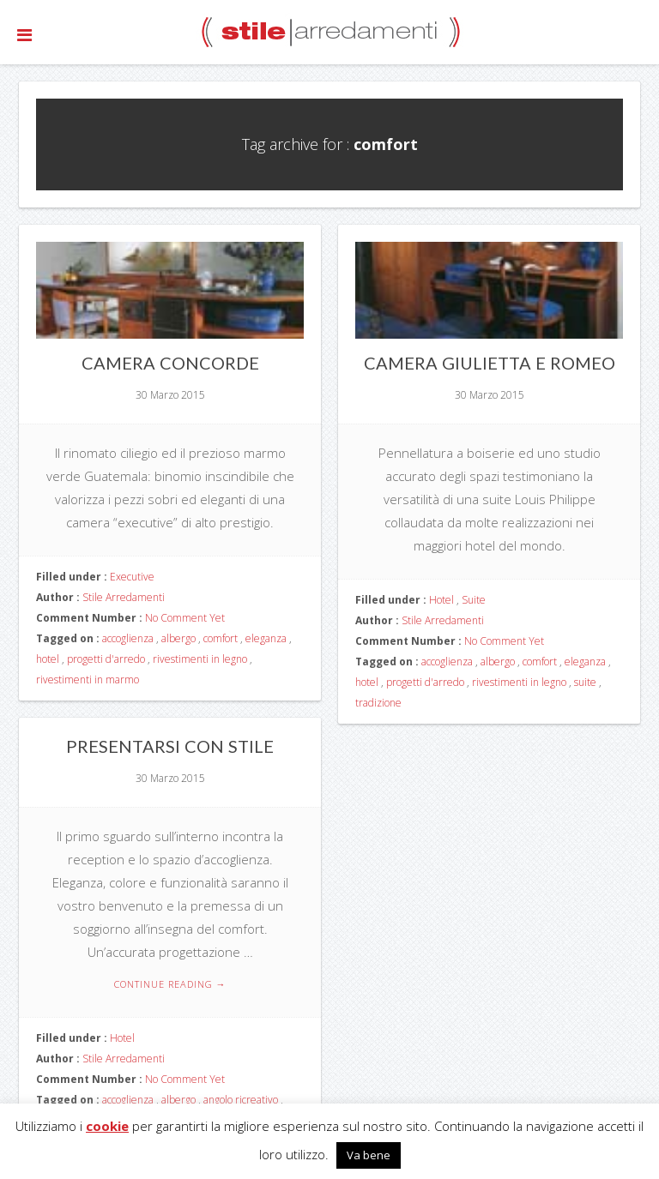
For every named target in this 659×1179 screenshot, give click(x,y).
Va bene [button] (368, 1155)
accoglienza (128, 638)
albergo (178, 638)
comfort (220, 638)
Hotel (441, 600)
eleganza (266, 638)
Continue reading (170, 983)
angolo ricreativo (240, 1099)
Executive (132, 576)
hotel (47, 659)
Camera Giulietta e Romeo (489, 362)
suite (585, 682)
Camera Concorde (170, 362)
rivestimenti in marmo (87, 679)
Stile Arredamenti (123, 597)
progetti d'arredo (106, 659)
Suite (474, 600)
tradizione (378, 702)
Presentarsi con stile (170, 746)
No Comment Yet (185, 618)
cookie (107, 1125)
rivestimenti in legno (200, 659)
